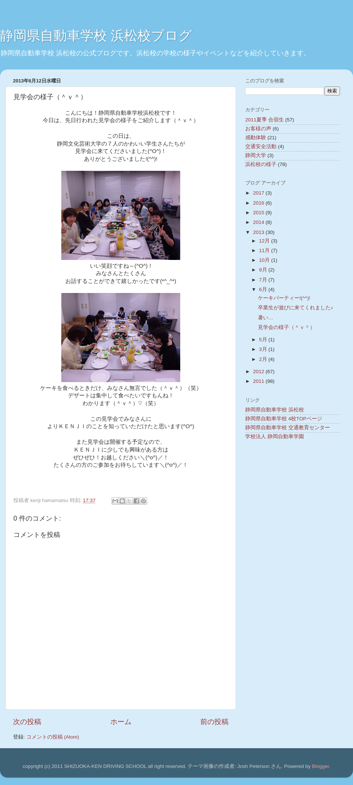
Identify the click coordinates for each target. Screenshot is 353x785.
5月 (263, 339)
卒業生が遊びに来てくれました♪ (295, 307)
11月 (265, 250)
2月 (263, 359)
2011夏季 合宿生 (264, 120)
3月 (263, 349)
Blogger (320, 766)
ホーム (121, 722)
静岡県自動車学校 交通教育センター (287, 427)
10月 (265, 260)
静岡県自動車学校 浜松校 (274, 410)
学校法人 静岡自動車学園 (274, 436)
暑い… (265, 317)
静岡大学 (255, 155)
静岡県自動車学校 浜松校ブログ (96, 35)
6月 (263, 289)
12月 (265, 241)
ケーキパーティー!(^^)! (284, 298)
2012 (259, 371)
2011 (259, 381)
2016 (259, 203)
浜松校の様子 (260, 164)
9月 (263, 270)
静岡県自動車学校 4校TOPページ (283, 418)
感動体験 (255, 137)
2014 (259, 222)
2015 (259, 212)
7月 (263, 280)
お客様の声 (258, 128)
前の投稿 (214, 722)
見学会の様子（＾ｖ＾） (286, 327)
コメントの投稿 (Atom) (52, 737)
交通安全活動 (260, 146)
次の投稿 (27, 722)
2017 (259, 193)
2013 (259, 232)
